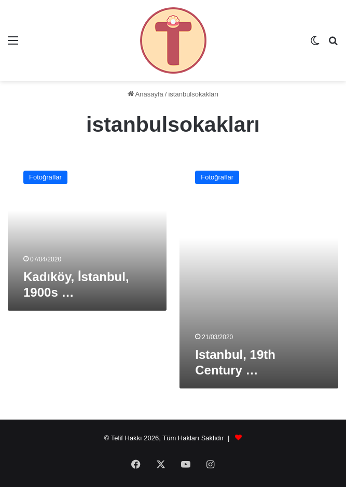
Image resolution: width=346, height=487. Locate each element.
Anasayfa (145, 94)
